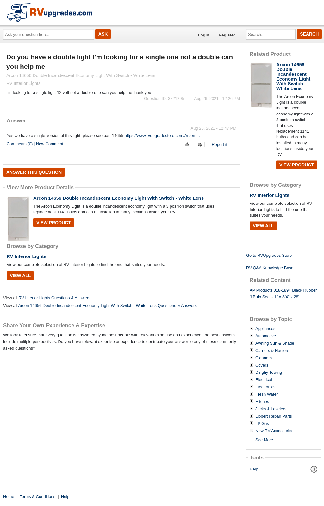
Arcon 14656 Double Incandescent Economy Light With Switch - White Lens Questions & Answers (107, 305)
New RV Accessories (274, 431)
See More (264, 440)
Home (8, 496)
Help (254, 469)
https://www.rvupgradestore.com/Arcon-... (162, 135)
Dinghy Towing (268, 372)
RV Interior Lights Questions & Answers (54, 297)
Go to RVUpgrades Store (269, 255)
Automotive (265, 336)
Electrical (263, 380)
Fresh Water (266, 394)
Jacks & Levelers (270, 409)
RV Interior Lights (27, 256)
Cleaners (263, 358)
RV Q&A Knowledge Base (269, 267)
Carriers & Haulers (272, 350)
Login (203, 35)
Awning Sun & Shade (274, 343)
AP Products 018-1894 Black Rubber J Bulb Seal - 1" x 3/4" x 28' (283, 293)
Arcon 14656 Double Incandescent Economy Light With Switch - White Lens (118, 198)
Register (227, 35)
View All (20, 275)
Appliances (265, 329)
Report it (219, 144)
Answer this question (34, 172)
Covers (261, 365)
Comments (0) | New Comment (35, 143)
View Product (53, 222)
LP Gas (262, 423)
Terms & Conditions (37, 496)
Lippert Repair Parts (273, 416)
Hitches (262, 401)
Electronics (265, 387)
